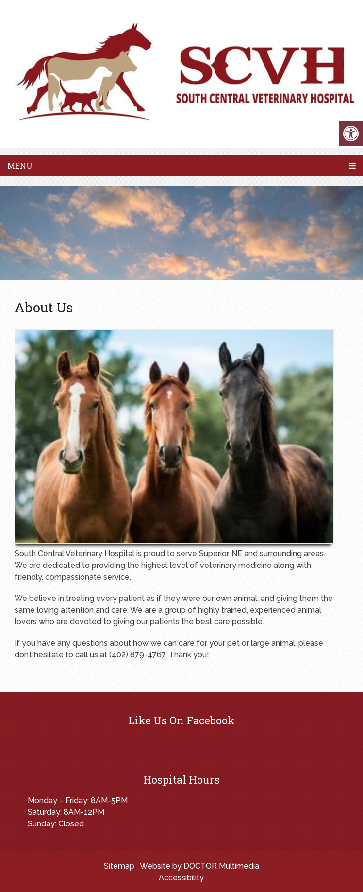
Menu (20, 165)
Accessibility (181, 877)
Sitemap (119, 866)
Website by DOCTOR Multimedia (199, 866)
